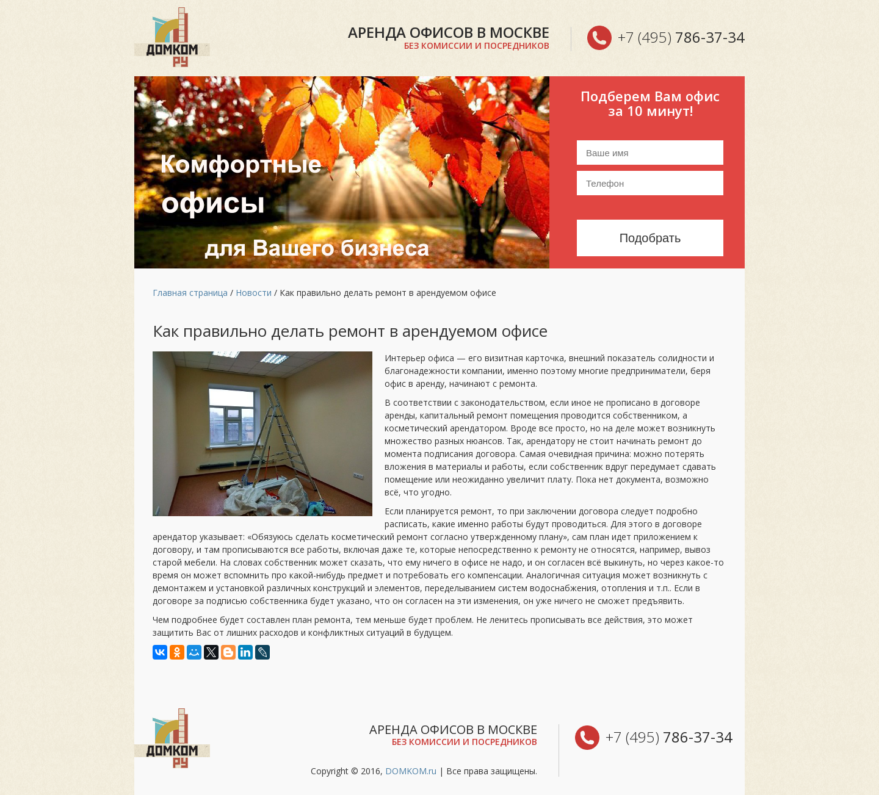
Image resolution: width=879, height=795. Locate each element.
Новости (254, 292)
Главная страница (190, 292)
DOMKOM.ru (410, 771)
